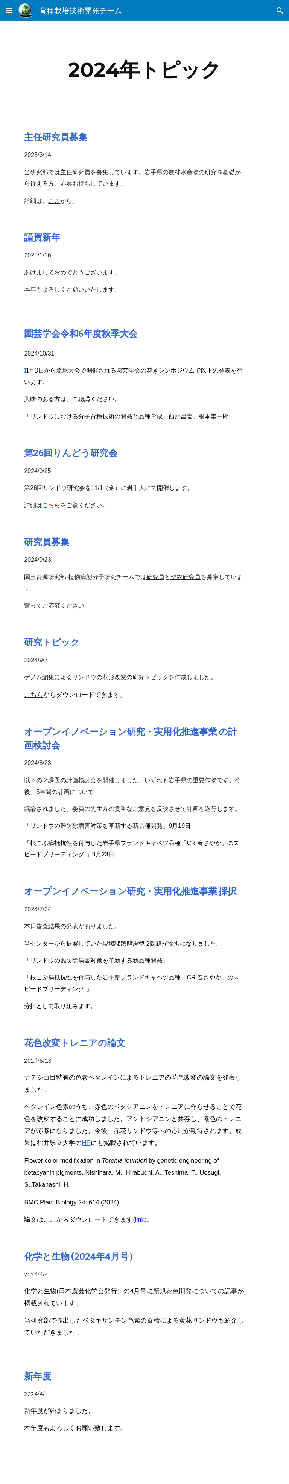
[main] (144, 69)
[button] (9, 10)
